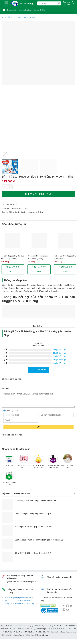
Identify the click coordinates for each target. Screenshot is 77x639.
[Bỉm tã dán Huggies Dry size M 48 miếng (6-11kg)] (38, 240)
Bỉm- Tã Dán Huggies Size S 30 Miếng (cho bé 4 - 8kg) (24, 212)
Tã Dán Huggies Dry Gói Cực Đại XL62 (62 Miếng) (12, 257)
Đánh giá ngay (38, 370)
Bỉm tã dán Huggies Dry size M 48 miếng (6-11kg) (38, 257)
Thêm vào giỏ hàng (38, 194)
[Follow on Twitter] (71, 606)
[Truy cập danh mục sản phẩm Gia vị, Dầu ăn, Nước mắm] (38, 462)
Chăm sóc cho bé (19, 17)
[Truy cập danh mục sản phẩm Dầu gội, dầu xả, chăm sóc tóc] (53, 462)
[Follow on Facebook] (64, 606)
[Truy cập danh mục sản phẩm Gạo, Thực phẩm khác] (67, 462)
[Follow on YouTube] (67, 610)
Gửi (38, 427)
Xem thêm (38, 326)
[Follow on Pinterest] (64, 610)
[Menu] (6, 3)
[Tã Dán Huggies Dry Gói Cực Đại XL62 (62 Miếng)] (12, 240)
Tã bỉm (32, 17)
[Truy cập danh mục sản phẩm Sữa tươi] (9, 461)
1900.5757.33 (22, 589)
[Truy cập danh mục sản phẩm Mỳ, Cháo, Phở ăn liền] (24, 462)
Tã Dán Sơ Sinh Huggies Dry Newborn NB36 (65, 257)
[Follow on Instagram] (67, 606)
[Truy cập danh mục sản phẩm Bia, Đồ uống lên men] (9, 479)
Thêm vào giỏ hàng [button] (12, 269)
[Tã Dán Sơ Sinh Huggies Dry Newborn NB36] (65, 240)
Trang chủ (6, 17)
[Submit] (59, 3)
